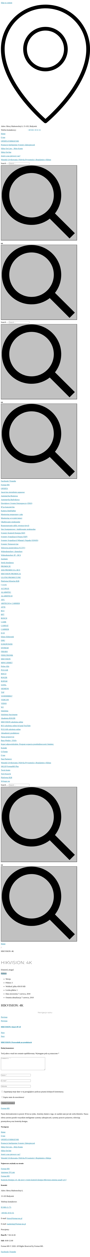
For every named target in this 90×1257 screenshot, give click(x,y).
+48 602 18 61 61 (34, 130)
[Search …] (19, 163)
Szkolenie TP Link (8, 1175)
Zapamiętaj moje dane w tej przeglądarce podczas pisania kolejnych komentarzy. (34, 1094)
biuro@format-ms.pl (14, 1221)
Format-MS (5, 1171)
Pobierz (4, 973)
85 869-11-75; (22, 130)
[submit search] (39, 202)
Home (3, 944)
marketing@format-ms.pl (16, 1226)
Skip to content (6, 3)
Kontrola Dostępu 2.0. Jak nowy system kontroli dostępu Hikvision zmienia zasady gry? (34, 1182)
